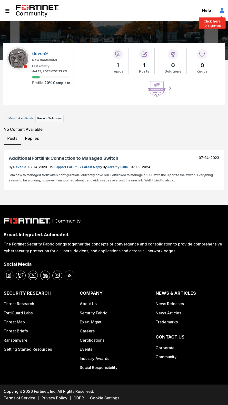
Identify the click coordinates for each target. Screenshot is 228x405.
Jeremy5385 (118, 167)
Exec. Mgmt (90, 322)
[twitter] (21, 275)
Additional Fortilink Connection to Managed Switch (63, 158)
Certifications (92, 340)
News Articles (168, 313)
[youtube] (33, 275)
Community (166, 356)
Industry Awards (94, 358)
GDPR (78, 398)
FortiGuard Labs (18, 313)
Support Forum (65, 167)
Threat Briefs (16, 331)
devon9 (20, 167)
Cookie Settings (104, 398)
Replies (32, 138)
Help (206, 10)
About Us (88, 303)
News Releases (170, 303)
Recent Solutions (49, 118)
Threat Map (14, 322)
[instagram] (57, 275)
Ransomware (16, 340)
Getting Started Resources (28, 349)
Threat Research (19, 303)
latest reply (92, 167)
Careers (87, 331)
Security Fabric (93, 313)
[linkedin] (45, 275)
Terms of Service (19, 398)
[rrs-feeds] (69, 275)
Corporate (165, 347)
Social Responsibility (99, 367)
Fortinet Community (37, 11)
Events (86, 349)
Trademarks (167, 322)
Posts (12, 138)
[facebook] (8, 275)
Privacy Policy (54, 398)
